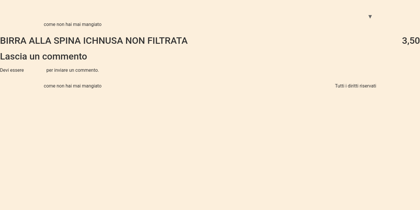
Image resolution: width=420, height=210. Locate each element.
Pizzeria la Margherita (101, 11)
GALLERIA (353, 16)
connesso (35, 70)
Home (327, 16)
